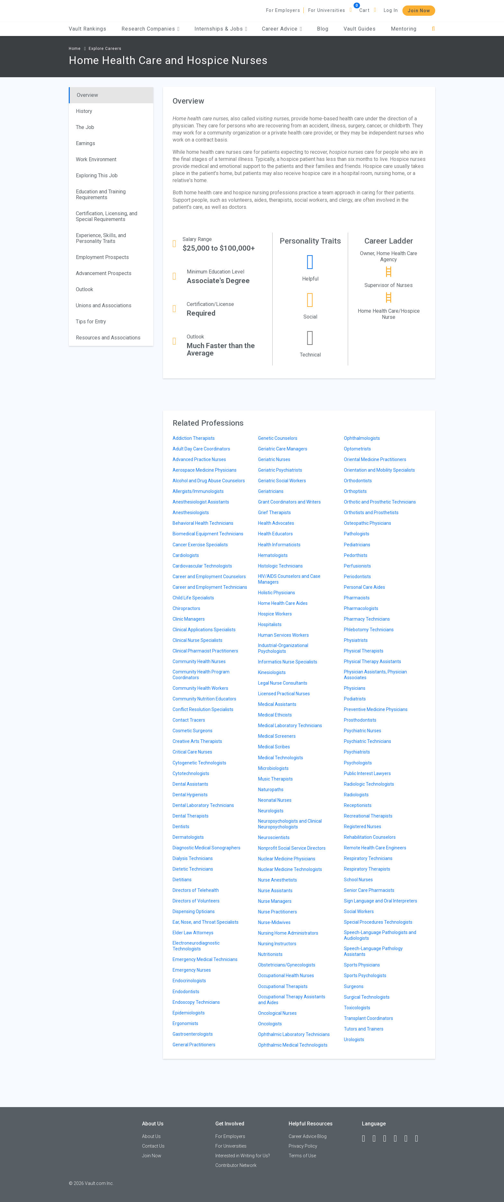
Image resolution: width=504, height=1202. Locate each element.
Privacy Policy (303, 1146)
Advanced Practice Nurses (199, 459)
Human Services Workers (283, 635)
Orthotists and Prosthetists (371, 512)
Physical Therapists (363, 650)
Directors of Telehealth (196, 890)
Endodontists (186, 991)
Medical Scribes (274, 746)
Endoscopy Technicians (196, 1002)
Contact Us (153, 1146)
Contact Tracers (189, 720)
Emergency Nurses (192, 970)
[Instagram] (398, 1138)
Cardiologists (186, 555)
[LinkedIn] (377, 1138)
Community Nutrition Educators (204, 698)
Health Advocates (276, 523)
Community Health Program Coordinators (201, 674)
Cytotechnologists (191, 773)
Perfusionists (357, 566)
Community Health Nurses (199, 661)
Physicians (354, 688)
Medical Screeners (277, 736)
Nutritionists (270, 954)
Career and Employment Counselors (209, 576)
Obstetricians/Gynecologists (286, 964)
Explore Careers (105, 48)
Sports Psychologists (365, 975)
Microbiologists (273, 768)
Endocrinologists (189, 980)
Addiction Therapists (194, 438)
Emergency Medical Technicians (205, 959)
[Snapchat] (419, 1138)
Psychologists (358, 762)
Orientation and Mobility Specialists (379, 470)
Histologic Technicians (280, 566)
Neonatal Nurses (275, 800)
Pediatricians (357, 544)
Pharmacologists (361, 608)
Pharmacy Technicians (367, 619)
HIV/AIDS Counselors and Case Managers (289, 579)
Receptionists (358, 805)
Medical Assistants (277, 704)
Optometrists (357, 448)
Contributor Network (235, 1165)
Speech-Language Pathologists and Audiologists (380, 935)
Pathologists (356, 533)
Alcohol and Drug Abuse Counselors (209, 480)
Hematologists (273, 555)
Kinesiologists (272, 672)
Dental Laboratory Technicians (203, 805)
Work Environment (96, 159)
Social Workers (359, 911)
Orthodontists (358, 480)
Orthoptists (355, 491)
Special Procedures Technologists (378, 922)
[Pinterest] (408, 1138)
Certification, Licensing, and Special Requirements (106, 216)
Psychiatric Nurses (362, 730)
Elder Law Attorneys (193, 932)
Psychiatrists (357, 751)
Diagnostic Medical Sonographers (206, 847)
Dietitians (182, 879)
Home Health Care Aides (283, 603)
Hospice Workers (275, 613)
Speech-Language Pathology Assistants (373, 951)
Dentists (181, 826)
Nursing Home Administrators (288, 933)
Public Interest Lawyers (367, 773)
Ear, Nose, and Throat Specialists (206, 922)
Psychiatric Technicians (367, 741)
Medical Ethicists (275, 714)
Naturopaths (271, 789)
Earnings (85, 143)
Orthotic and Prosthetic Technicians (380, 501)
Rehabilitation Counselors (370, 837)
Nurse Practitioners (277, 911)
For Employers (283, 10)
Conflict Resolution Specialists (203, 709)
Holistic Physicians (276, 592)
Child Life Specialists (193, 597)
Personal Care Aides (364, 587)
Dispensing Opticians (194, 911)
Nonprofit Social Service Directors (292, 848)
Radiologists (356, 794)
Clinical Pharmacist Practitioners (205, 650)
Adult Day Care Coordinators (201, 448)
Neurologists (271, 810)
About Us (151, 1136)
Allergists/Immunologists (198, 491)
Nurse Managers (275, 901)
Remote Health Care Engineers (375, 847)
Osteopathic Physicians (367, 523)
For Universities (326, 10)
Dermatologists (188, 837)
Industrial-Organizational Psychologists (283, 648)
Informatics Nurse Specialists (287, 661)
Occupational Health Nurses (286, 975)
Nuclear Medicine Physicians (286, 858)
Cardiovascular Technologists (202, 566)
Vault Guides (360, 29)
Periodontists (357, 576)
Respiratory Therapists (367, 869)
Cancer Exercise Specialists (200, 544)
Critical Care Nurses (192, 751)
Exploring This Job (97, 175)
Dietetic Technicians (193, 869)
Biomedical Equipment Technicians (208, 533)
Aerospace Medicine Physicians (205, 470)
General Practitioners (194, 1044)
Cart (364, 10)
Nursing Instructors (277, 943)
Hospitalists (270, 624)
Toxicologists (357, 1007)
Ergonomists (185, 1023)
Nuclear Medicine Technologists (290, 869)
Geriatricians (271, 491)
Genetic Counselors (277, 438)
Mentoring (404, 29)
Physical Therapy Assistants (372, 661)
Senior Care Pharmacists (369, 890)
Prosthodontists (360, 720)
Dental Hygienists (190, 794)
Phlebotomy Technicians (369, 629)
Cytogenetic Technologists (199, 762)
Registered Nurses (362, 826)
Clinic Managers (189, 619)
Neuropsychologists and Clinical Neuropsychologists (290, 823)
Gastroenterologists (193, 1034)
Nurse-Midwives (274, 922)
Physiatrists (356, 640)
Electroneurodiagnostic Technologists (196, 945)
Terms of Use (302, 1155)
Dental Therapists (191, 815)
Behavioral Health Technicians (203, 523)
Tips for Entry (91, 322)
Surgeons (354, 986)
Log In (391, 10)
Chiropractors (186, 608)
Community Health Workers (200, 688)
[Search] (433, 29)
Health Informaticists (279, 544)
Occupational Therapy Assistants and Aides (291, 999)
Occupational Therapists (283, 986)
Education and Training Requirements (101, 194)
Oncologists (270, 1023)
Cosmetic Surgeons (192, 730)
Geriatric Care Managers (282, 448)
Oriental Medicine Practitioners (375, 459)
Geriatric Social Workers (282, 480)
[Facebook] (366, 1138)
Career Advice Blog (308, 1136)
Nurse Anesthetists (277, 880)
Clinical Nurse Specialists (197, 640)
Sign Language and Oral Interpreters (380, 900)
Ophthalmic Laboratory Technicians (294, 1034)
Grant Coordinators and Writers (289, 501)
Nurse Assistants (275, 890)
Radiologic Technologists (369, 784)
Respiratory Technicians (368, 858)
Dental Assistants (190, 784)
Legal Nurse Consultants (282, 683)
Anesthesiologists (191, 512)
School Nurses (358, 879)
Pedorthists (355, 555)
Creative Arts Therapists (197, 741)
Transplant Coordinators (368, 1018)
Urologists (354, 1039)
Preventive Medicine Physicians (376, 709)
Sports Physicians (362, 964)
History (84, 111)
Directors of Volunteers (196, 900)
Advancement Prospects (103, 273)
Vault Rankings (87, 29)
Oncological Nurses (277, 1013)
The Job (85, 127)
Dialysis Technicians (193, 858)
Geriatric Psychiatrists (280, 470)
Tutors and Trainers (363, 1028)
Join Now (419, 10)
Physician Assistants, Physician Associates (375, 674)
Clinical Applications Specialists (204, 629)
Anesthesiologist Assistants (201, 501)
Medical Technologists (280, 757)
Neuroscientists (274, 837)
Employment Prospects (102, 257)
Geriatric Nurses (274, 459)
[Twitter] (387, 1138)
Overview (87, 95)
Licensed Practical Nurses (284, 693)
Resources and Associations (108, 338)
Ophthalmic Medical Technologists (293, 1045)
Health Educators (275, 533)
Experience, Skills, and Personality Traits (101, 238)
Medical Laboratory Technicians (290, 725)
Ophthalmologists (362, 438)
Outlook (84, 289)
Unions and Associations (103, 305)
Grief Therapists (274, 512)
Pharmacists (357, 597)
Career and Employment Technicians (210, 587)
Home (75, 48)
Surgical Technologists (367, 997)
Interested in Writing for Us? (242, 1155)
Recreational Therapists (368, 815)
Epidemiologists (189, 1012)
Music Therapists (275, 778)
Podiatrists (355, 698)
